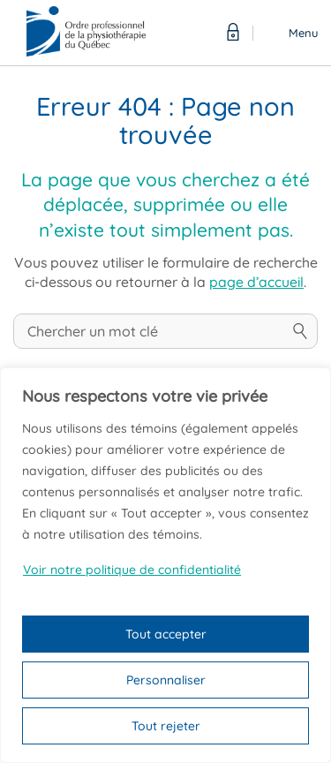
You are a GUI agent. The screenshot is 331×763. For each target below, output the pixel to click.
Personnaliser (166, 680)
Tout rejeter (166, 726)
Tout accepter (166, 634)
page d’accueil (256, 282)
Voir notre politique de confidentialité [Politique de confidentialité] (132, 570)
